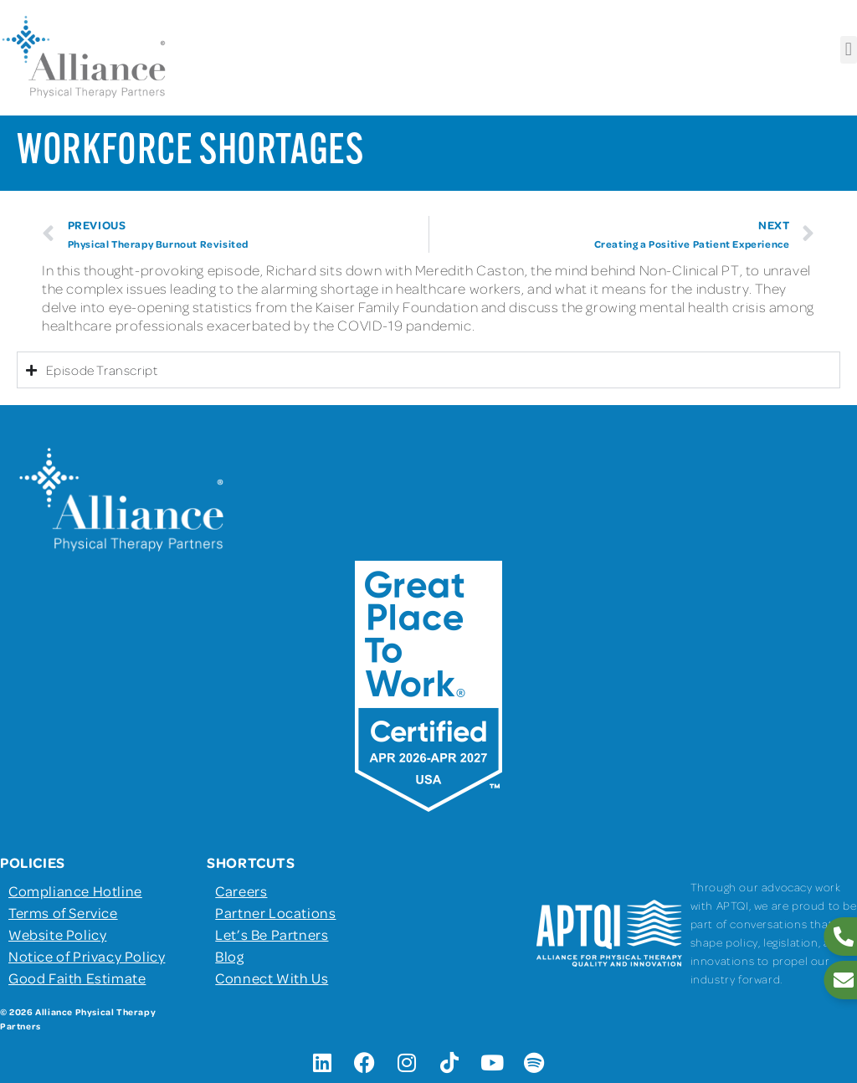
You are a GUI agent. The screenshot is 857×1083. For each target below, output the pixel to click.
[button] (848, 50)
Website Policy (57, 934)
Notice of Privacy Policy (86, 956)
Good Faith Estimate (77, 977)
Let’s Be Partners (271, 934)
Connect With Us (271, 977)
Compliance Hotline (75, 890)
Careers (241, 890)
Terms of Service (63, 912)
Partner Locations (275, 912)
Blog (229, 956)
